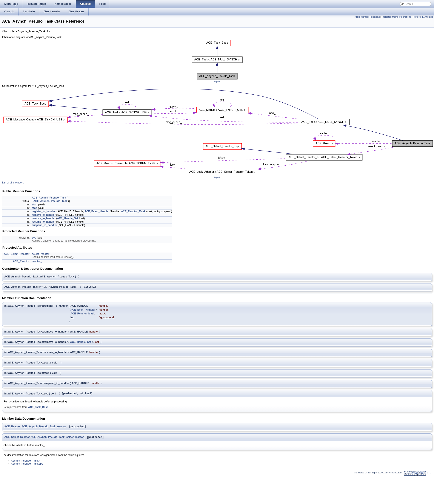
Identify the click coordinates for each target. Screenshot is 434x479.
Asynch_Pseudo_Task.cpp (27, 466)
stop (34, 208)
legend (217, 82)
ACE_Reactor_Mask (133, 212)
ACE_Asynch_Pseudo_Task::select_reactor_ (58, 439)
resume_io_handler (43, 222)
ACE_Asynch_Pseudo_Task (49, 198)
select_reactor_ (41, 254)
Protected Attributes (423, 16)
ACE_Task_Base (38, 409)
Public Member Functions (367, 16)
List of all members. (13, 183)
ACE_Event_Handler (97, 212)
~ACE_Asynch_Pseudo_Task (50, 201)
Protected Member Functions (396, 16)
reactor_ (37, 261)
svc (34, 238)
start (34, 205)
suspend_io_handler (44, 225)
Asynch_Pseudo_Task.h (25, 463)
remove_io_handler (43, 215)
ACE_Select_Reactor (16, 254)
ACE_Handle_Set (67, 218)
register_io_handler (44, 212)
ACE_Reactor (21, 261)
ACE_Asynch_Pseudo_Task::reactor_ (45, 428)
